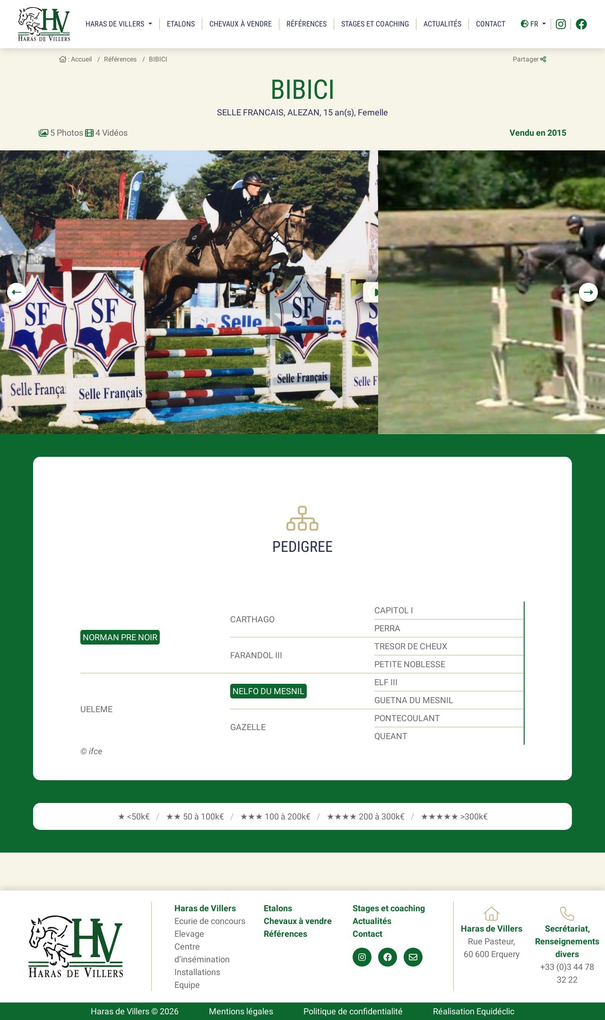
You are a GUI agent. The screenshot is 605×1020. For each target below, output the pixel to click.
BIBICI (158, 59)
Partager (529, 59)
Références (306, 23)
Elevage (189, 934)
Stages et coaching (375, 23)
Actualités (442, 23)
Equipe (187, 985)
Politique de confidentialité (353, 1011)
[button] (16, 292)
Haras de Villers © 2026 (135, 1011)
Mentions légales (241, 1011)
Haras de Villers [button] (116, 23)
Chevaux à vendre (240, 23)
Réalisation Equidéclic (473, 1011)
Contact (490, 23)
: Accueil (75, 59)
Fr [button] (530, 23)
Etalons (181, 23)
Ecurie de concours (209, 921)
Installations (197, 972)
